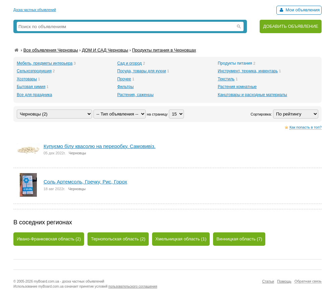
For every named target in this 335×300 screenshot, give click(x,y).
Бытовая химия (31, 86)
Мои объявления (299, 9)
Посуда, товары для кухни (141, 71)
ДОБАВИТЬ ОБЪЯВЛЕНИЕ (290, 26)
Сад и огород (129, 63)
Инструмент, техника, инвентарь (248, 71)
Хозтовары (27, 79)
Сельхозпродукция (34, 71)
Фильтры (125, 86)
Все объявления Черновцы (50, 50)
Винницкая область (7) (239, 238)
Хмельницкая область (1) (180, 238)
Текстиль (226, 79)
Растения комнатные (237, 86)
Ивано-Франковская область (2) (49, 238)
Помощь (284, 281)
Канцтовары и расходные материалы (252, 94)
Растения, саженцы (135, 94)
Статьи (268, 281)
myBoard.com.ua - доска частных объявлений (69, 281)
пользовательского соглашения (133, 286)
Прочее (124, 79)
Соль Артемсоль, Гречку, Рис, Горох (85, 181)
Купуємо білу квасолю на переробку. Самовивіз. (99, 146)
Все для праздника (34, 94)
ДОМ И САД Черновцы (105, 50)
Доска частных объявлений (34, 10)
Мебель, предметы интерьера (44, 63)
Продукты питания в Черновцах (164, 50)
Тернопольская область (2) (118, 238)
